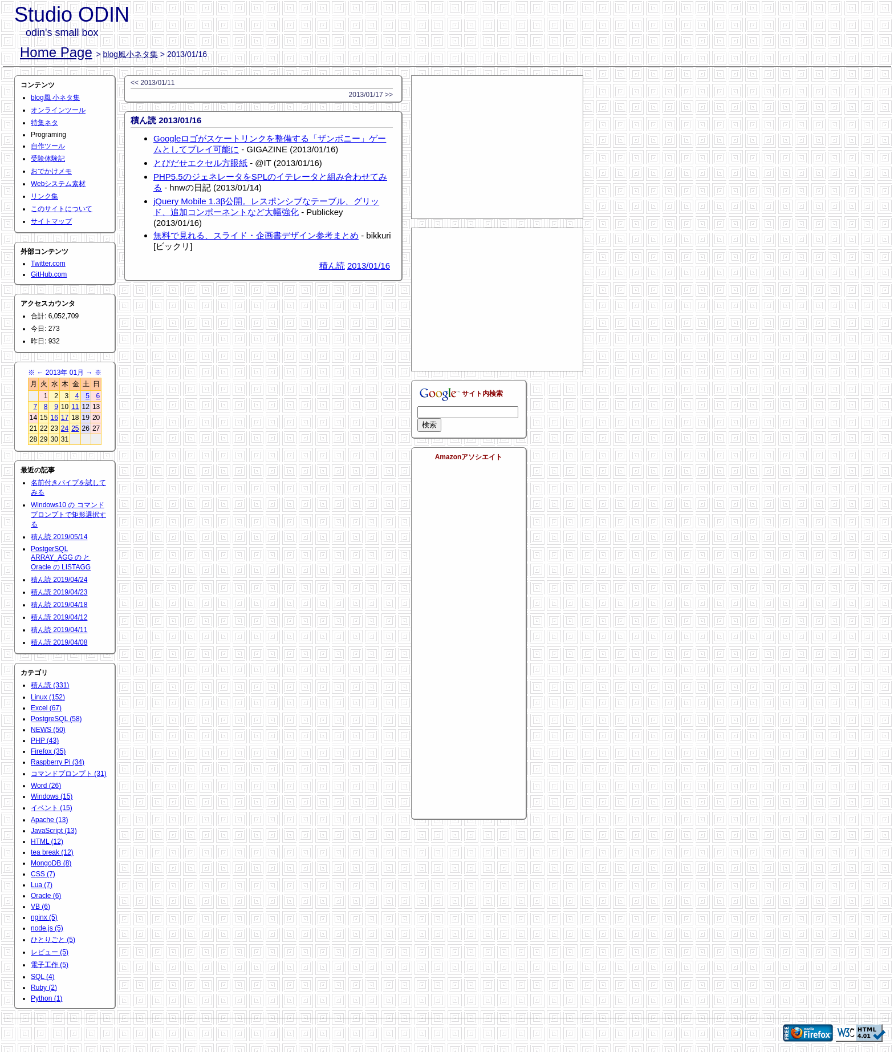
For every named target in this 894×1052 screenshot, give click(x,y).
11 (75, 407)
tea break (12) (52, 852)
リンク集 (44, 196)
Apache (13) (49, 820)
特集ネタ (44, 123)
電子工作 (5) (49, 965)
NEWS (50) (48, 730)
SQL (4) (43, 977)
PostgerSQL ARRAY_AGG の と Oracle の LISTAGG (61, 558)
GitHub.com (49, 274)
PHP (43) (45, 741)
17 (64, 418)
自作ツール (48, 146)
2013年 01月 (65, 373)
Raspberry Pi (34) (57, 762)
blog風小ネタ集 (130, 54)
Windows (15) (51, 796)
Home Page (56, 52)
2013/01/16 (368, 265)
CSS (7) (43, 874)
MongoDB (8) (51, 863)
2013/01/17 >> (371, 95)
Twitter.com (48, 264)
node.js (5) (47, 928)
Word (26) (46, 786)
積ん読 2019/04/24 (59, 580)
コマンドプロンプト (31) (69, 774)
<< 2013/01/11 (152, 83)
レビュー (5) (49, 952)
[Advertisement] (497, 147)
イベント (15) (51, 808)
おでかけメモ (51, 171)
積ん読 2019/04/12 (59, 617)
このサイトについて (61, 209)
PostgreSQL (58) (56, 719)
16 (54, 418)
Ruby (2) (44, 988)
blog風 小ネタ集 (55, 98)
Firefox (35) (48, 751)
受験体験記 (48, 159)
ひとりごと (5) (53, 940)
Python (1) (46, 998)
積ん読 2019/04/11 (59, 630)
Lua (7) (41, 885)
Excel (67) (46, 708)
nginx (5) (44, 917)
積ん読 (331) (50, 685)
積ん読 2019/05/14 (59, 537)
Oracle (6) (46, 896)
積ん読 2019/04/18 (59, 605)
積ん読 (332, 265)
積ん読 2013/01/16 (166, 120)
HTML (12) (47, 841)
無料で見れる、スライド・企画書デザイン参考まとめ (256, 235)
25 (75, 428)
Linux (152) (48, 697)
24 (64, 428)
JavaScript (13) (54, 831)
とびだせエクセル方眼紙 (200, 163)
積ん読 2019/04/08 (59, 642)
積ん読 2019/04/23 (59, 592)
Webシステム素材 (58, 184)
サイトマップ (51, 221)
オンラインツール (58, 110)
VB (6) (40, 907)
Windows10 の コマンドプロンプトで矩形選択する (68, 514)
